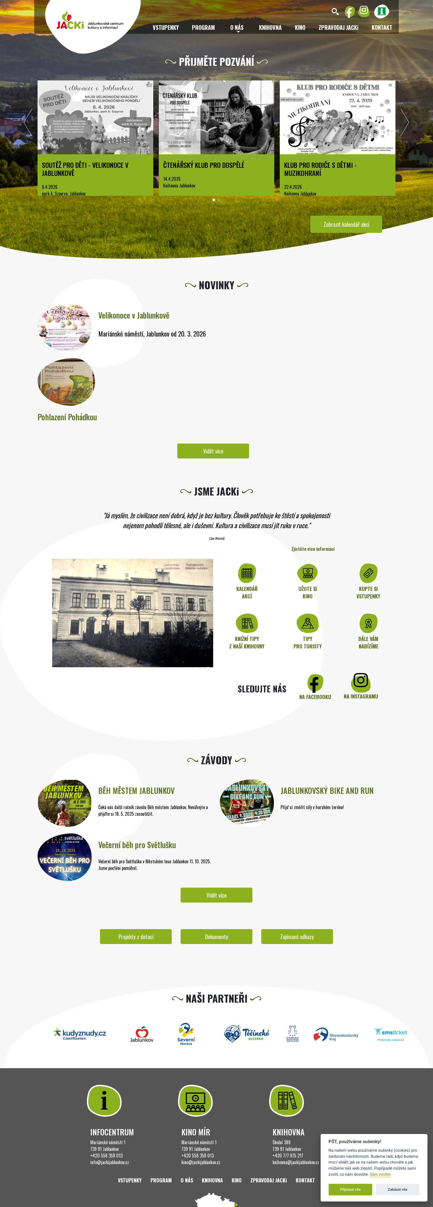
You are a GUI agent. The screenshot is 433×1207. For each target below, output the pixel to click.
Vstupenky (166, 27)
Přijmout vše (350, 1189)
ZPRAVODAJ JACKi (338, 27)
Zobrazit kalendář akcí (346, 224)
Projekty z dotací (136, 936)
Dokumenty (216, 936)
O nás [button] (237, 27)
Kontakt (382, 27)
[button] (213, 200)
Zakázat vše (398, 1189)
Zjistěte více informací (313, 549)
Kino (300, 27)
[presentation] (28, 123)
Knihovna (270, 27)
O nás (187, 1180)
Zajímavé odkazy (297, 936)
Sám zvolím (380, 1174)
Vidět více (213, 451)
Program (203, 27)
